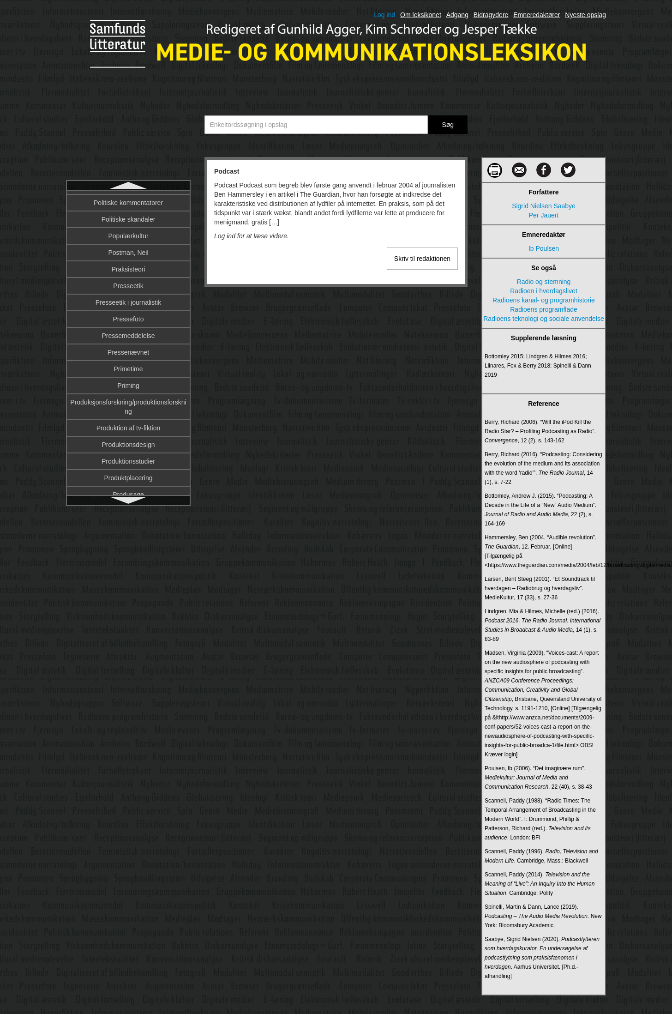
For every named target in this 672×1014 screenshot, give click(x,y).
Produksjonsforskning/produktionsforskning (128, 470)
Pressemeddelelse (128, 399)
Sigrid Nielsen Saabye (544, 206)
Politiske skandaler (129, 283)
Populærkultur (128, 299)
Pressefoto (128, 382)
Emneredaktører (536, 14)
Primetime (128, 432)
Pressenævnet (128, 416)
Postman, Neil (128, 316)
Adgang (457, 14)
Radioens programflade (543, 309)
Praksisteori (128, 333)
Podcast (128, 200)
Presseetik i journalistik (128, 366)
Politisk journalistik (128, 216)
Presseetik (128, 349)
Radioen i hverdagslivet (543, 291)
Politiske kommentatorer (128, 266)
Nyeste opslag (585, 14)
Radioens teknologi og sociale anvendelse (543, 318)
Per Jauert (544, 215)
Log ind (384, 14)
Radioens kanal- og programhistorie (543, 300)
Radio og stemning (544, 281)
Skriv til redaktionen (422, 258)
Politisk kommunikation (128, 233)
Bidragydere (491, 14)
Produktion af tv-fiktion (128, 491)
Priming (128, 449)
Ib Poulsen (543, 248)
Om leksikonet (420, 14)
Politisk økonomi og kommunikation (128, 250)
